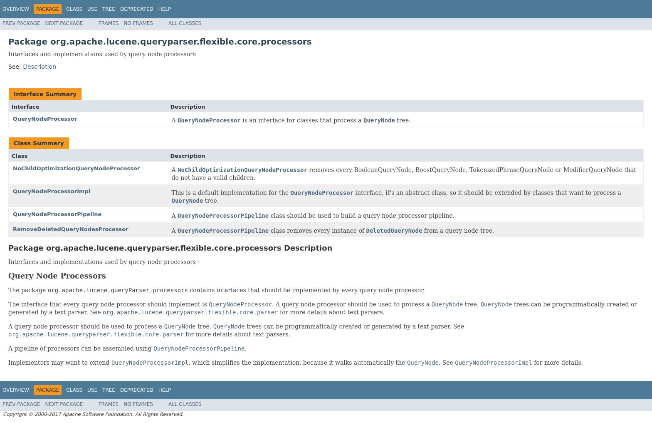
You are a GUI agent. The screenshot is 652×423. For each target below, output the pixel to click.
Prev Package (21, 23)
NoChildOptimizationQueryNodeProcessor (76, 168)
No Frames (138, 23)
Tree (108, 9)
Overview (15, 9)
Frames (109, 23)
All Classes (184, 23)
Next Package (64, 23)
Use (92, 9)
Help (164, 9)
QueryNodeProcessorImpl (51, 191)
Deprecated (136, 9)
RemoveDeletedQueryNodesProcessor (70, 229)
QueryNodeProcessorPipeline (57, 214)
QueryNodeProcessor (45, 119)
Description (39, 66)
